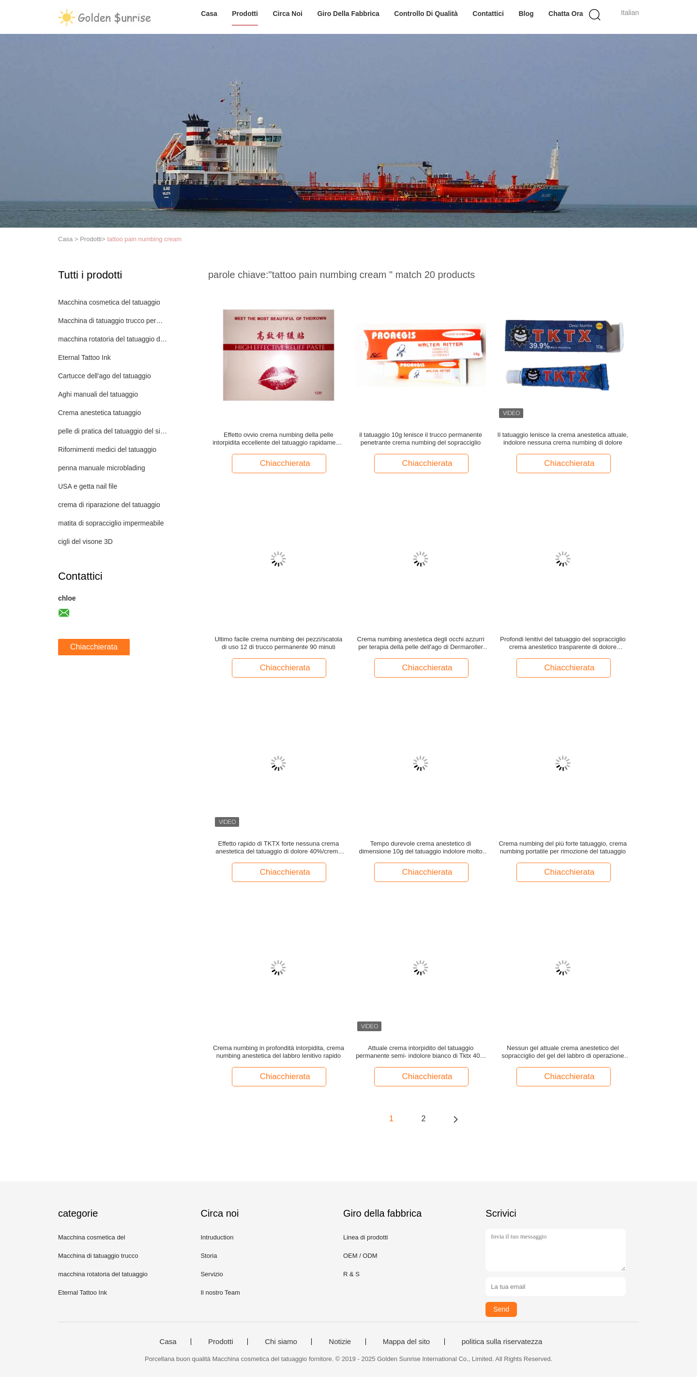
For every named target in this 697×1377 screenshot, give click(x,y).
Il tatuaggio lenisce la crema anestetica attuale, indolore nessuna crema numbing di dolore (563, 438)
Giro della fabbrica (348, 13)
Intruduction (216, 1237)
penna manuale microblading (101, 468)
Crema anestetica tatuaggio (99, 413)
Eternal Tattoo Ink (84, 357)
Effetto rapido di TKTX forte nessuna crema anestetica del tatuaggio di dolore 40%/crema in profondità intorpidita (278, 847)
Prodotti (245, 13)
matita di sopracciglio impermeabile (111, 523)
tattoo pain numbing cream (144, 239)
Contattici (488, 13)
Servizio (211, 1274)
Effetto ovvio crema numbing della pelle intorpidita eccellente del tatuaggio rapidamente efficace (278, 439)
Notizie (340, 1341)
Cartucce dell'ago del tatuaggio (104, 376)
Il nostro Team (220, 1292)
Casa (209, 13)
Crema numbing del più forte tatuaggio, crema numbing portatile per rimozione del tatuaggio (562, 847)
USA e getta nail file (87, 486)
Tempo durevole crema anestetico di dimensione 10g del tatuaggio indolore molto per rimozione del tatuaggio (421, 847)
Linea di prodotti (365, 1237)
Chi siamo (281, 1341)
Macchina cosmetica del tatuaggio (109, 302)
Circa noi (287, 13)
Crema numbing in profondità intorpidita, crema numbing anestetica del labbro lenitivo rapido (278, 1051)
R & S (351, 1274)
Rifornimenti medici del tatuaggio (107, 449)
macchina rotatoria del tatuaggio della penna (113, 339)
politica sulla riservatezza (502, 1341)
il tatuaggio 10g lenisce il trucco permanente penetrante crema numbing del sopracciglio (420, 438)
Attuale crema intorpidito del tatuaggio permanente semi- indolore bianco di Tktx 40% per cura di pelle (420, 1052)
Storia (208, 1255)
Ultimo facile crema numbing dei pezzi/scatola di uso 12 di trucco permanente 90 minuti (279, 642)
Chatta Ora (565, 13)
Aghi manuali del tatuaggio (98, 394)
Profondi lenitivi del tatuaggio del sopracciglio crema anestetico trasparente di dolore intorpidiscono (562, 643)
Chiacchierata (94, 647)
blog (525, 13)
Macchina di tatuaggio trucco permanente (113, 321)
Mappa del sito (406, 1341)
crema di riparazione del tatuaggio (109, 505)
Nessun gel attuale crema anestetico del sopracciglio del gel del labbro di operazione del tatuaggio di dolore (562, 1052)
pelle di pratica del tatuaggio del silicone (113, 431)
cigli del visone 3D (85, 541)
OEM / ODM (360, 1255)
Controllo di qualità (425, 13)
